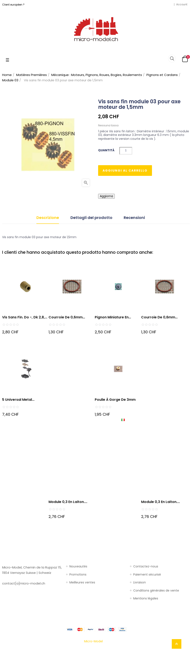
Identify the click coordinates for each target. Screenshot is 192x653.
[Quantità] (125, 151)
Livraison (139, 582)
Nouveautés (78, 566)
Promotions (77, 575)
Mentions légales (145, 599)
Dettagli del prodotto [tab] (91, 217)
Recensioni (134, 217)
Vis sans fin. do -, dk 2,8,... (24, 317)
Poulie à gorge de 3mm (115, 399)
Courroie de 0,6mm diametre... (66, 317)
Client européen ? (13, 4)
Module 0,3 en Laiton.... (68, 501)
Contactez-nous (145, 566)
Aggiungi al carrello (125, 170)
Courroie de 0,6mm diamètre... (158, 317)
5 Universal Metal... (18, 399)
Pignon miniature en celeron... (112, 317)
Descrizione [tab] (47, 217)
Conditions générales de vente (156, 591)
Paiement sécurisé (147, 575)
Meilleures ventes (82, 582)
